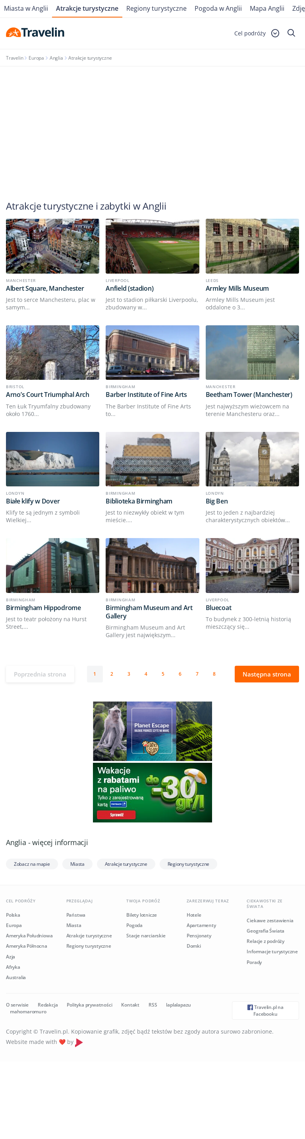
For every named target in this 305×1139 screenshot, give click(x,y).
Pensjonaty (199, 935)
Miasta (77, 864)
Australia (16, 977)
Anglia (56, 57)
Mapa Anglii (267, 8)
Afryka (13, 967)
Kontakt (130, 1004)
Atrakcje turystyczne (87, 8)
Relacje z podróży (265, 941)
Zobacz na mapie (32, 864)
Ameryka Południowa (29, 935)
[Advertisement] (152, 126)
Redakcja (48, 1004)
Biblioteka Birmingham (139, 501)
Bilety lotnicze (141, 915)
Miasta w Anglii (26, 8)
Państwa (76, 915)
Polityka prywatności (89, 1004)
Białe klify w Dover (33, 501)
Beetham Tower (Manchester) (249, 394)
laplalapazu (178, 1004)
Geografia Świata (265, 930)
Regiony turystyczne (156, 8)
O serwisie (17, 1004)
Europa (36, 57)
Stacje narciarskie (145, 935)
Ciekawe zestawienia (270, 920)
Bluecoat (219, 607)
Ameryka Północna (26, 946)
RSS (153, 1004)
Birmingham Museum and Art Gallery (149, 611)
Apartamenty (201, 925)
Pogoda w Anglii (218, 8)
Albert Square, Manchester (45, 288)
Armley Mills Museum (237, 288)
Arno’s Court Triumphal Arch (47, 394)
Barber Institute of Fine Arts (146, 394)
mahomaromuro (28, 1011)
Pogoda (134, 925)
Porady (254, 962)
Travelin (14, 57)
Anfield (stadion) (129, 288)
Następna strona (267, 674)
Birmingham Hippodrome (43, 607)
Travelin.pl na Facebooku (265, 1010)
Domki (194, 946)
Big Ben (217, 501)
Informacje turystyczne (272, 951)
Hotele (194, 915)
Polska (13, 915)
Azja (10, 956)
